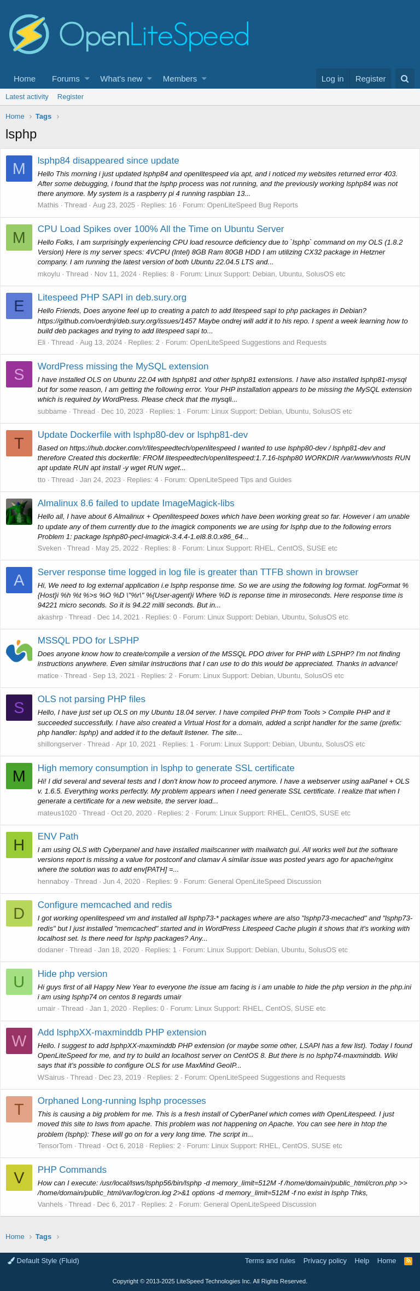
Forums (66, 78)
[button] (87, 78)
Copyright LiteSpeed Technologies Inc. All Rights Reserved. (210, 1281)
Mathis (53, 205)
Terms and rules (270, 1261)
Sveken (55, 548)
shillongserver (65, 744)
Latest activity (27, 96)
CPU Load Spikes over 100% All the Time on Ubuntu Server (166, 229)
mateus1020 (63, 813)
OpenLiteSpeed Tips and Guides (246, 480)
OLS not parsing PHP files (97, 699)
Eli (47, 342)
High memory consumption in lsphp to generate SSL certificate (171, 768)
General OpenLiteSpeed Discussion (270, 881)
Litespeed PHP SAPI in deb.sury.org (117, 297)
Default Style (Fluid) (43, 1261)
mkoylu (54, 274)
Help (362, 1261)
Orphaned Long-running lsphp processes (127, 1101)
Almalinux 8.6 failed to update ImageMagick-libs (141, 503)
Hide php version (78, 974)
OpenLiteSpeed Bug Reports (258, 205)
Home (25, 78)
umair (52, 1008)
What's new (121, 78)
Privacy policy (325, 1261)
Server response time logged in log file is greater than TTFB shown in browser (203, 572)
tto (47, 480)
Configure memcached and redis (110, 905)
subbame (57, 411)
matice (53, 675)
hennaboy (58, 881)
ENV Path (63, 836)
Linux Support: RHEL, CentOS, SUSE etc (277, 548)
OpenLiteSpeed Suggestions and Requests (264, 342)
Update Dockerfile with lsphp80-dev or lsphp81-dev (148, 435)
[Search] (405, 78)
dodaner (56, 950)
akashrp (55, 617)
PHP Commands (77, 1170)
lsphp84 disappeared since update (114, 160)
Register (70, 96)
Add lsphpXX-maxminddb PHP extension (127, 1032)
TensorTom (60, 1146)
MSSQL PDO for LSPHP (93, 640)
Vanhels (55, 1204)
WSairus (56, 1077)
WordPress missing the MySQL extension (128, 366)
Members (180, 78)
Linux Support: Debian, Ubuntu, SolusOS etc (281, 274)
